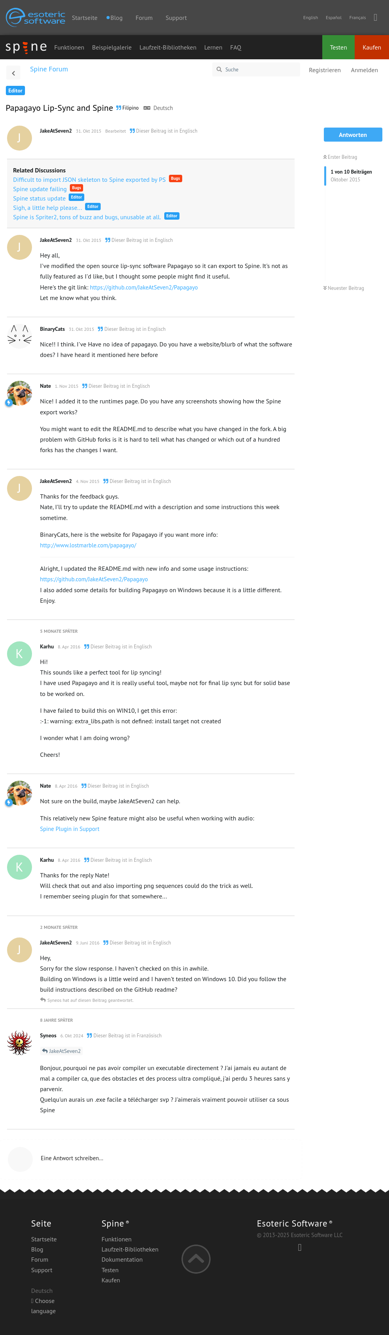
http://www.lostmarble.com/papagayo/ (88, 545)
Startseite (85, 17)
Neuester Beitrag (343, 288)
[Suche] (256, 69)
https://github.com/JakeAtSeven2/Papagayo (144, 287)
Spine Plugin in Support (69, 829)
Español (333, 17)
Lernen (213, 47)
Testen (338, 47)
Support (176, 17)
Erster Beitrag (340, 157)
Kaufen (371, 47)
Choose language (43, 1306)
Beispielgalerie (111, 47)
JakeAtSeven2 (65, 1051)
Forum (144, 17)
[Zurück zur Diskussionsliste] (13, 73)
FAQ (235, 47)
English (310, 17)
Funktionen (69, 47)
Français (357, 17)
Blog (37, 1249)
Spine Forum (49, 68)
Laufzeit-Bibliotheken (167, 47)
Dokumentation (122, 1259)
